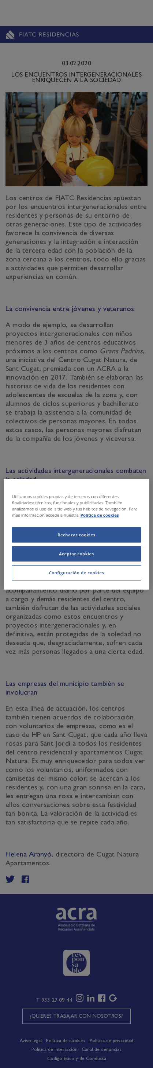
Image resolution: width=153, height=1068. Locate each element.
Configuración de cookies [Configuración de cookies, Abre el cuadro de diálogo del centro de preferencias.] (76, 572)
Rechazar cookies (76, 534)
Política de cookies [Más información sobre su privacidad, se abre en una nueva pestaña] (100, 515)
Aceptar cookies (76, 553)
